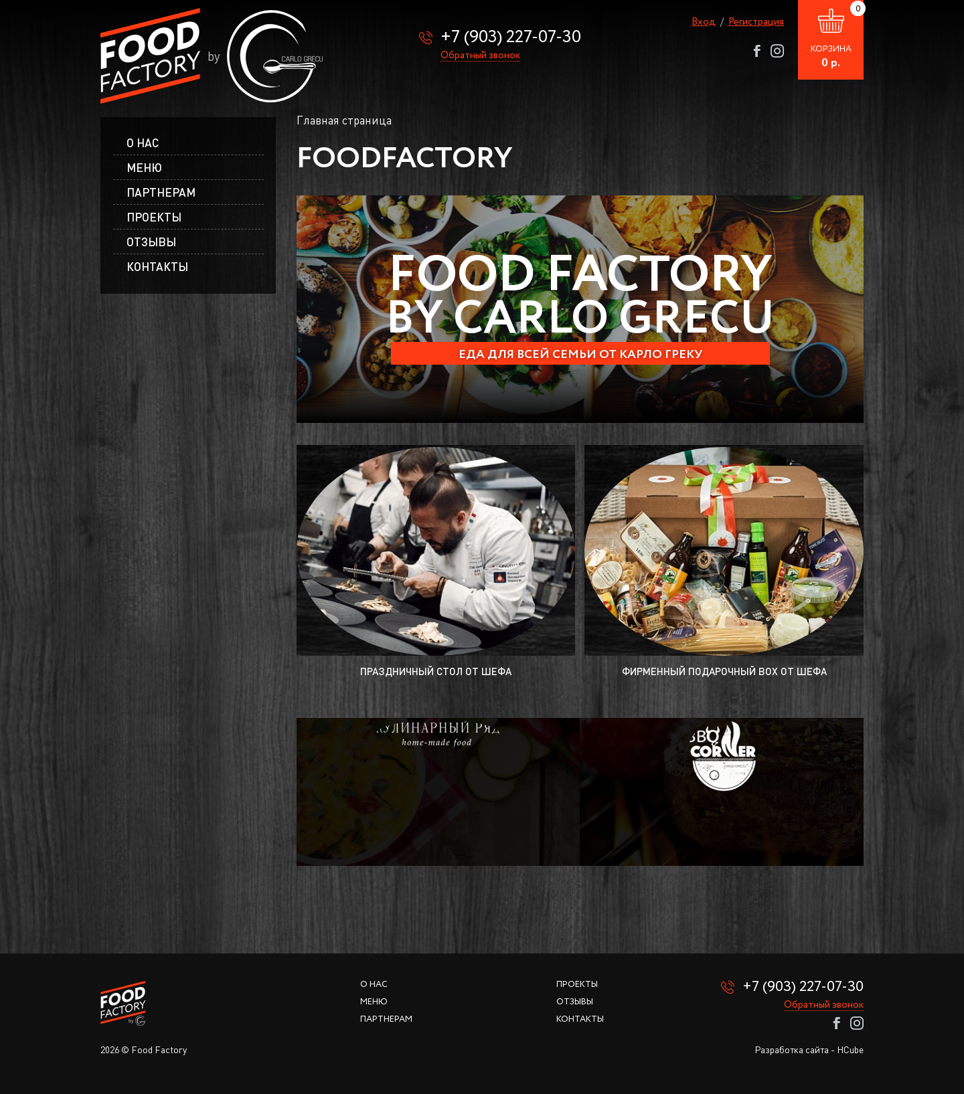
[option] (580, 309)
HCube (850, 1049)
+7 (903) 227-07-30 (510, 37)
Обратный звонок (480, 56)
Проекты (154, 217)
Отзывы (151, 242)
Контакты (157, 267)
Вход (704, 22)
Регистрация (756, 22)
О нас (143, 143)
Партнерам (161, 192)
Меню (374, 1002)
